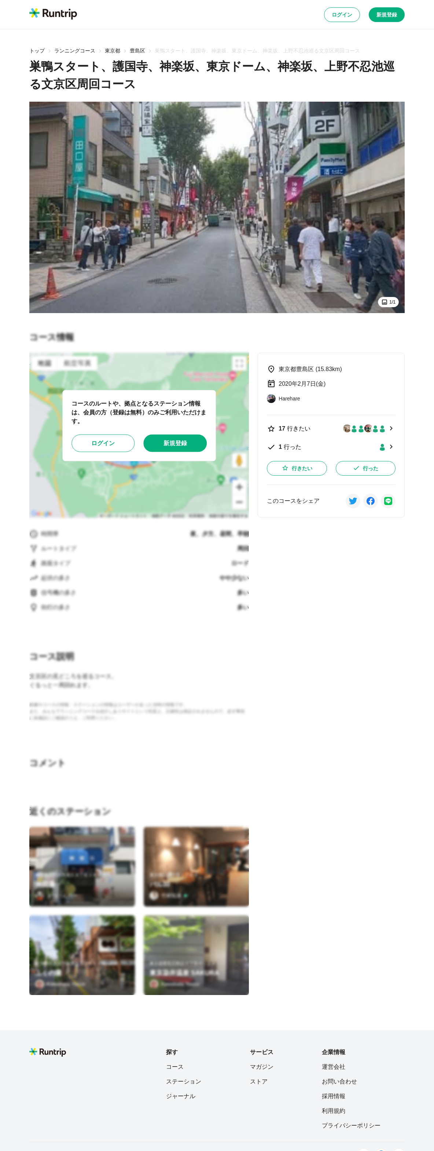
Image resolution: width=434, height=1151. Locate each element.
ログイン (342, 15)
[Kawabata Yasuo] (60, 984)
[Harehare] (283, 398)
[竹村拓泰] (169, 895)
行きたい (297, 468)
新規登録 (386, 15)
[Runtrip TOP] (53, 14)
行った (365, 468)
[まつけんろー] (56, 895)
